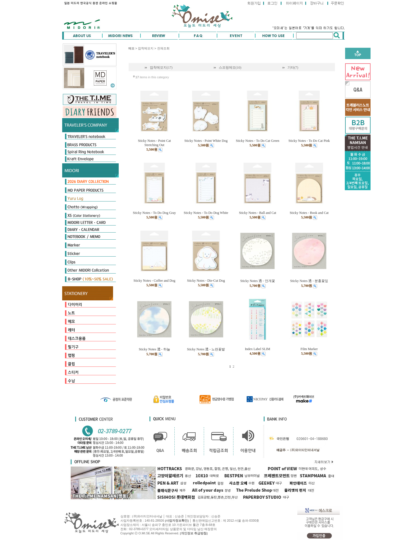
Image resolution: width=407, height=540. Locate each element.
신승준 (215, 516)
